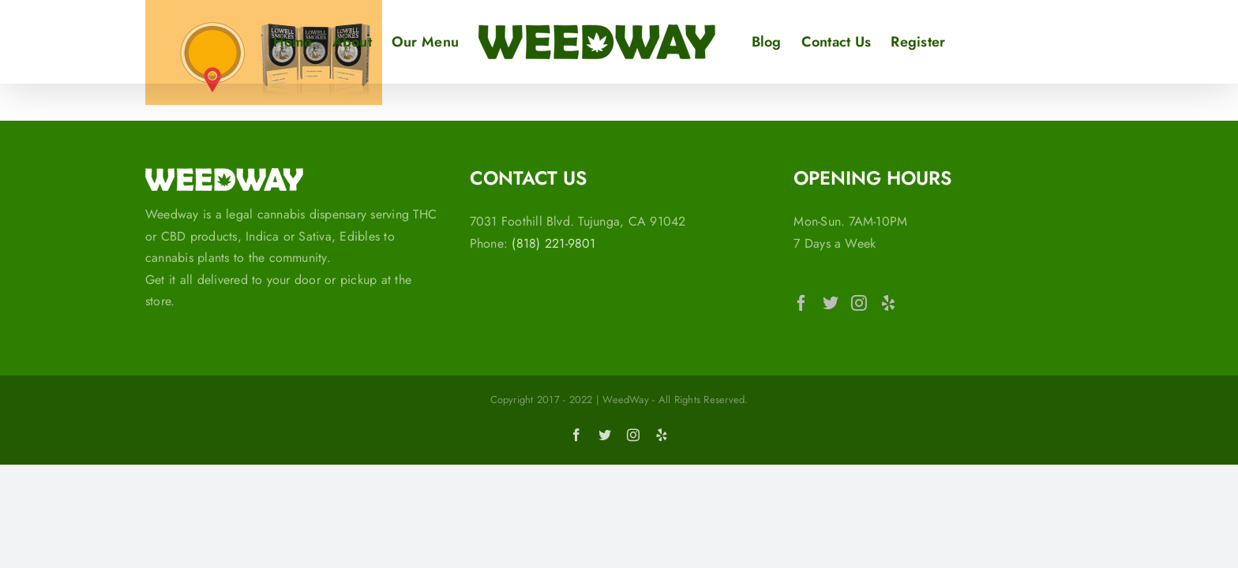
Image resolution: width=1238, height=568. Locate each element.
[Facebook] (801, 303)
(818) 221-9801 (553, 243)
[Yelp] (888, 303)
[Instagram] (859, 303)
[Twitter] (830, 303)
